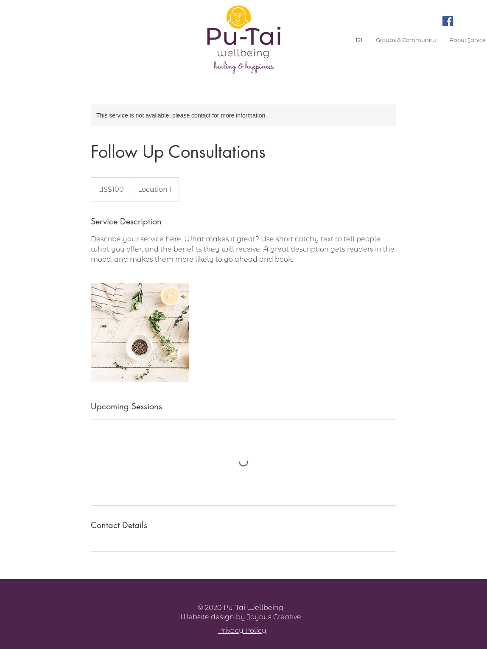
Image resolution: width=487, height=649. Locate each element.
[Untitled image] (140, 332)
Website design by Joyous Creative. (241, 617)
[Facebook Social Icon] (447, 21)
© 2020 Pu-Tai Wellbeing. (241, 608)
